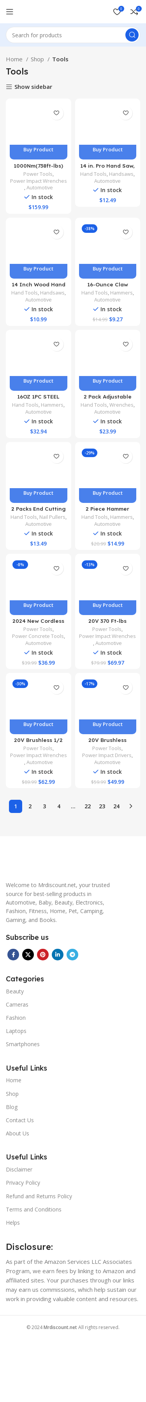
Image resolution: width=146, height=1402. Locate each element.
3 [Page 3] (44, 806)
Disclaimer (19, 1169)
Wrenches (121, 405)
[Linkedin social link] (57, 954)
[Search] (73, 35)
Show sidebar (33, 87)
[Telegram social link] (72, 954)
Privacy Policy (23, 1182)
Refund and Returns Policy (39, 1196)
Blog (12, 1107)
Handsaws (121, 174)
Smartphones (23, 1044)
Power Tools (38, 174)
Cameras (17, 1004)
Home (15, 59)
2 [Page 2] (30, 806)
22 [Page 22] (87, 806)
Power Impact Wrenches (38, 181)
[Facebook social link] (13, 954)
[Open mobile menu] (10, 11)
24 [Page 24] (116, 806)
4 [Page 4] (58, 806)
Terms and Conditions (34, 1209)
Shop (38, 59)
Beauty (15, 991)
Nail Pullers (52, 517)
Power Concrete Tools (38, 636)
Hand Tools (93, 174)
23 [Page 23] (102, 806)
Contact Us (20, 1120)
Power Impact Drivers (107, 755)
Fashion (16, 1017)
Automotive (39, 187)
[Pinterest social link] (43, 954)
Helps (13, 1222)
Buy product (38, 149)
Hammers (121, 292)
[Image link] (54, 864)
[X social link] (28, 954)
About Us (17, 1133)
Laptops (16, 1031)
